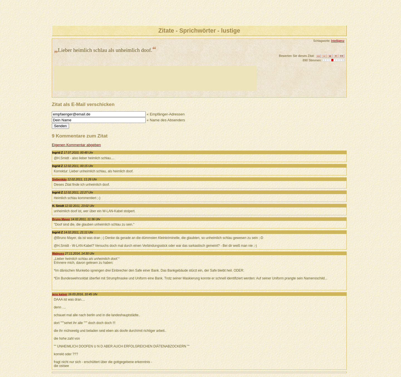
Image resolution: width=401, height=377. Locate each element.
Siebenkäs (59, 179)
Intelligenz (337, 40)
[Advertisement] (155, 78)
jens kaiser (59, 294)
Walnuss (58, 253)
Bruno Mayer (61, 219)
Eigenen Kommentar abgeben (76, 145)
